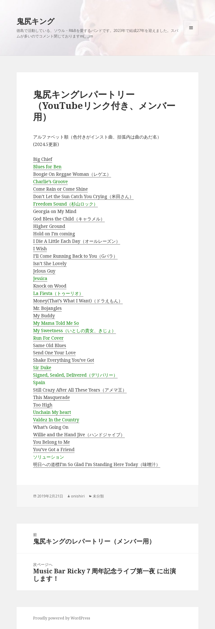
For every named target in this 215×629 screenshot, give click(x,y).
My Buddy (44, 316)
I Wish (40, 249)
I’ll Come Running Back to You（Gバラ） (75, 256)
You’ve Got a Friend (54, 449)
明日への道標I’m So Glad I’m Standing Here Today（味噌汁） (96, 464)
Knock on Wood (49, 286)
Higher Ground (49, 226)
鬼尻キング (36, 21)
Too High (42, 405)
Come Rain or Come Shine (60, 189)
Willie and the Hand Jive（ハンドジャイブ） (79, 435)
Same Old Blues (49, 345)
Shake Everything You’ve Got (63, 360)
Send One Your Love (54, 353)
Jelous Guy (44, 271)
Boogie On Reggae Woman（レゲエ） (72, 174)
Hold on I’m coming (54, 234)
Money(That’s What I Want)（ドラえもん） (78, 301)
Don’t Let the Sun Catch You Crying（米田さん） (83, 196)
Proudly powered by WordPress (61, 618)
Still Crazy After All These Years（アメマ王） (80, 390)
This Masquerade (51, 397)
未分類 (98, 496)
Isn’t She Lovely (50, 263)
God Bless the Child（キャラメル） (69, 219)
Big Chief (42, 159)
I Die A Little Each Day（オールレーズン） (76, 241)
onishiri (78, 496)
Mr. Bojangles (47, 308)
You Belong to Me (51, 442)
